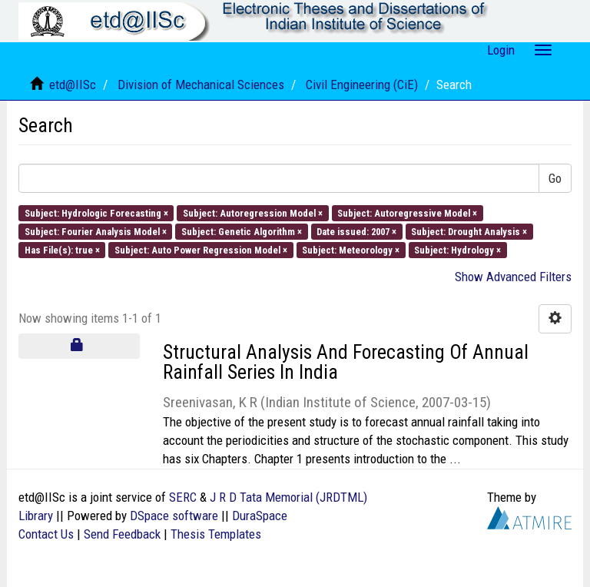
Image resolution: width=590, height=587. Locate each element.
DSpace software (174, 515)
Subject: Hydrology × (457, 250)
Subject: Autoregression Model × (253, 212)
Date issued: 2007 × (356, 231)
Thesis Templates (216, 534)
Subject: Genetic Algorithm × (241, 231)
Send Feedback (122, 534)
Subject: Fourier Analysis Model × (96, 231)
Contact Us (46, 534)
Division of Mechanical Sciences (201, 84)
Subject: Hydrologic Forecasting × (96, 212)
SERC (183, 497)
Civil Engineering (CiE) (362, 84)
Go (555, 178)
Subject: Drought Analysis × (469, 231)
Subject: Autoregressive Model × (407, 212)
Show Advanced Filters (513, 276)
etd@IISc (72, 84)
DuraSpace (259, 515)
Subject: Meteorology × (350, 250)
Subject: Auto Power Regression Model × (200, 250)
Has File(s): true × (62, 250)
